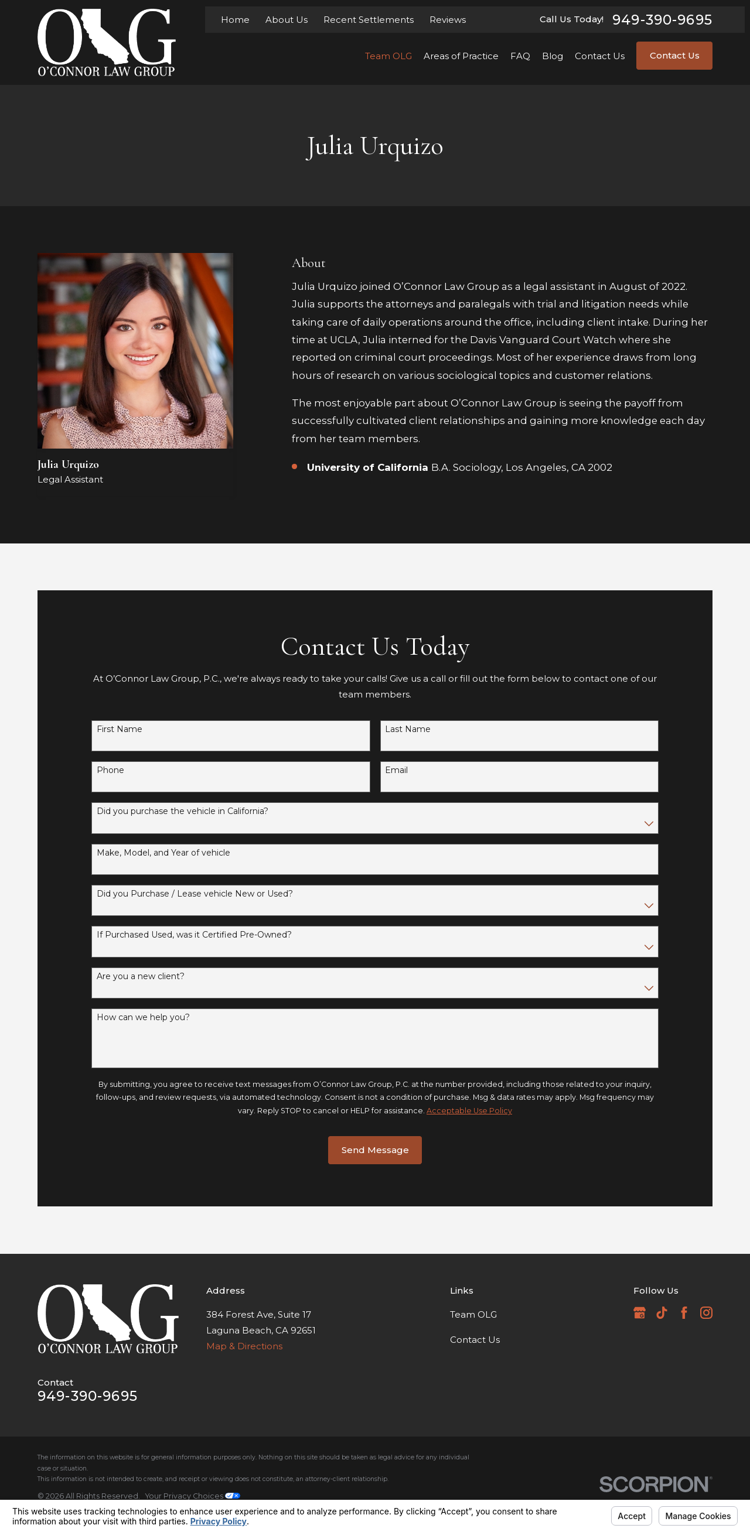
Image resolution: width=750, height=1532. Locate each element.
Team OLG (473, 1314)
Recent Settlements (368, 19)
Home (235, 19)
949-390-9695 (662, 19)
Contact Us (675, 55)
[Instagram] (706, 1313)
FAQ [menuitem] (520, 55)
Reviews (447, 19)
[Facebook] (684, 1313)
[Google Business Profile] (639, 1313)
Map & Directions (244, 1346)
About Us (286, 19)
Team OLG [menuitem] (388, 55)
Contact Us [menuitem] (600, 55)
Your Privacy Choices (192, 1496)
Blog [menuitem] (552, 55)
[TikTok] (662, 1313)
